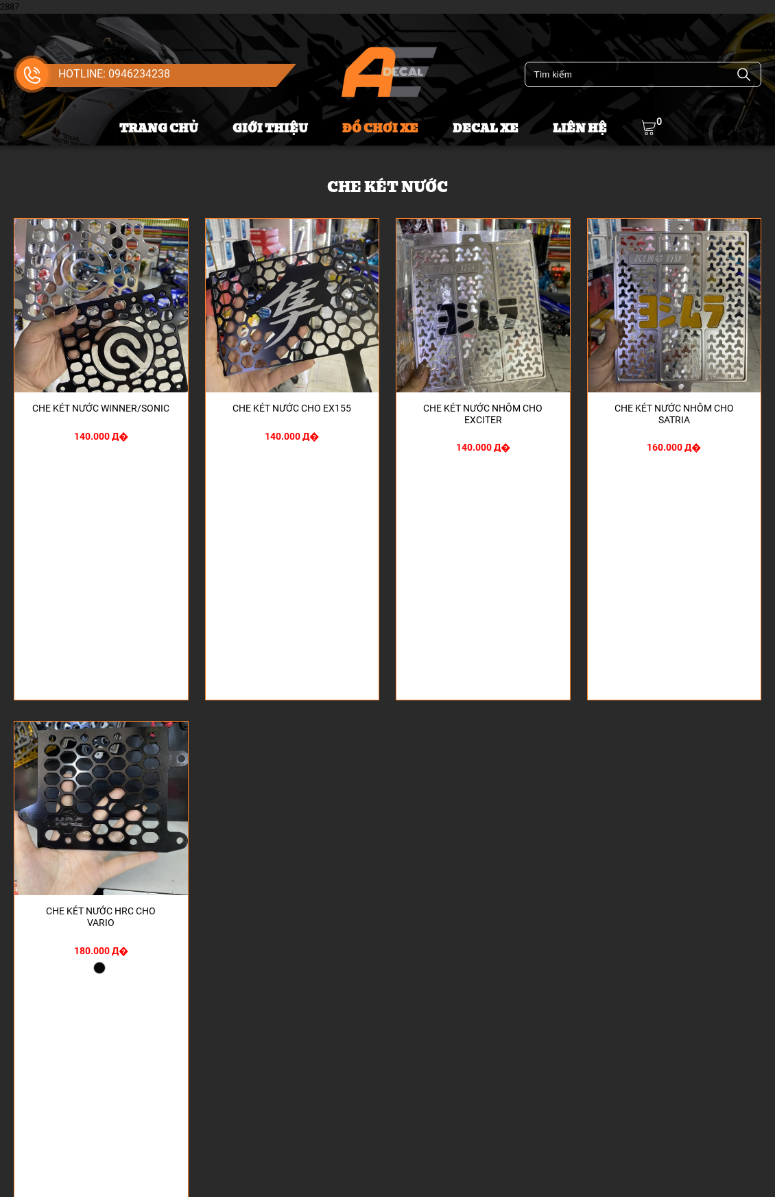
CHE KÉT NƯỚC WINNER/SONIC (100, 408)
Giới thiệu (270, 128)
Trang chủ (158, 128)
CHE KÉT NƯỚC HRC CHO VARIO (101, 916)
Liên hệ (580, 128)
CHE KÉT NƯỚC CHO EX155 (291, 408)
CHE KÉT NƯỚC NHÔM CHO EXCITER (482, 414)
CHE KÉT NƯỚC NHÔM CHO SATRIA (674, 414)
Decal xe (485, 128)
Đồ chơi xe (380, 128)
